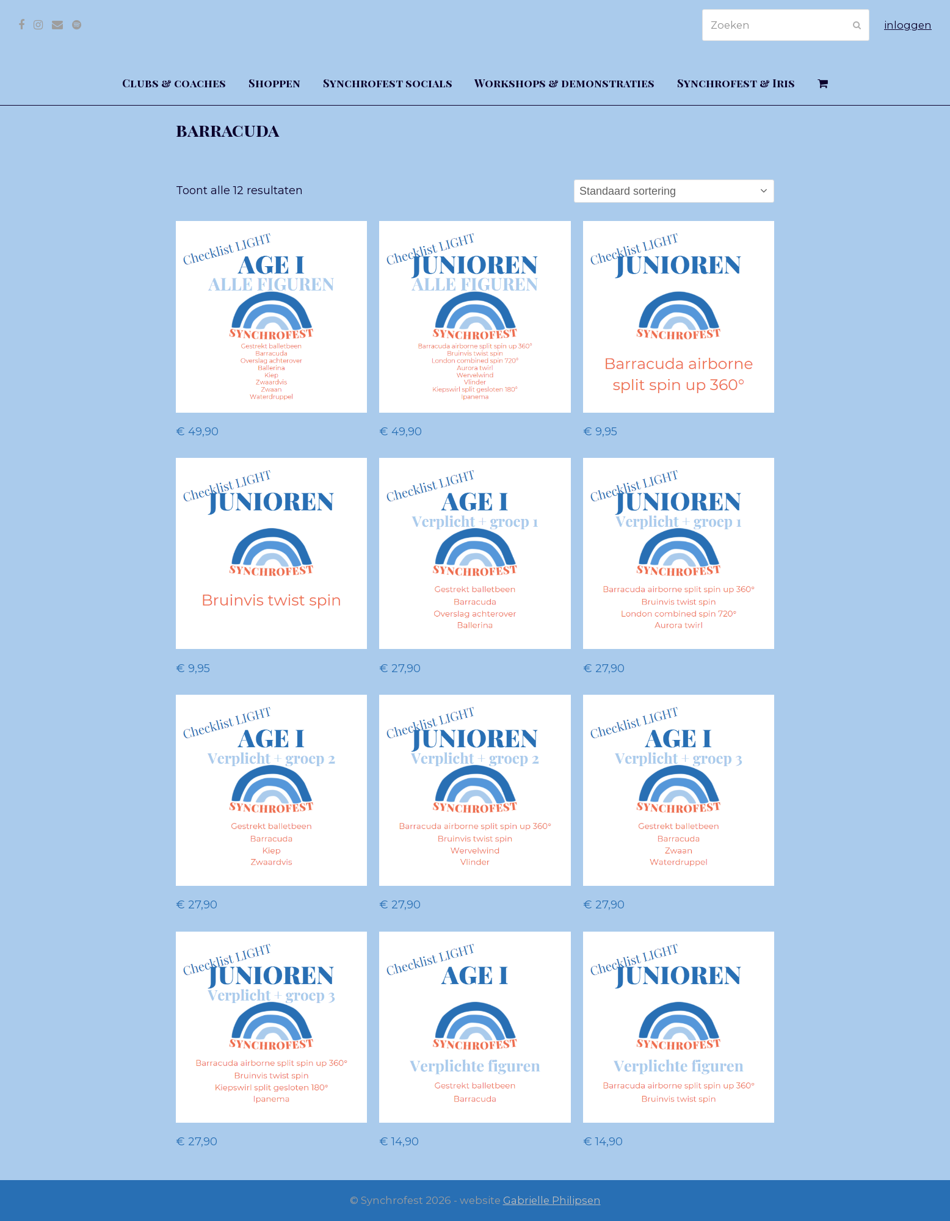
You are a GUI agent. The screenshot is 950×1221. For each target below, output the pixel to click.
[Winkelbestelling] (674, 191)
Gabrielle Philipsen (552, 1200)
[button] (823, 83)
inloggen (908, 25)
